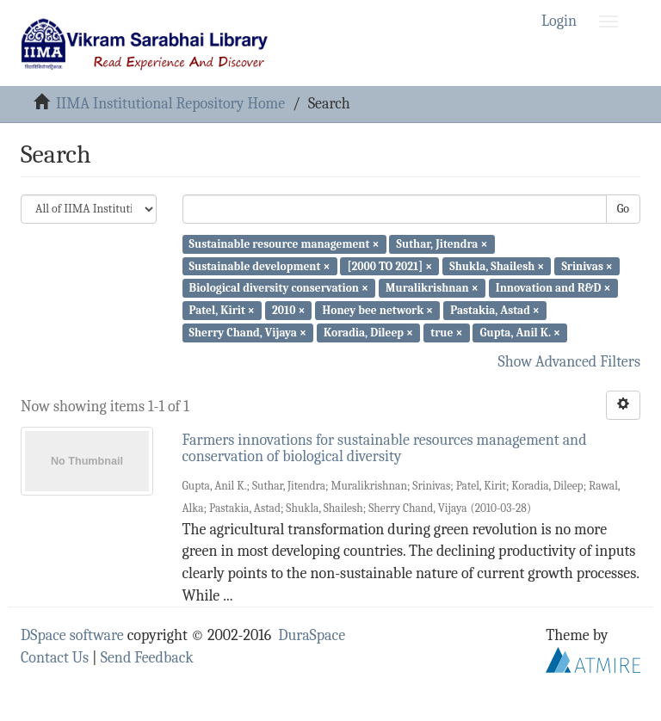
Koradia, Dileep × (368, 332)
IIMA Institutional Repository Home (170, 104)
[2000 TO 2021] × (390, 265)
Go (623, 208)
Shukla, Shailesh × (496, 265)
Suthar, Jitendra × (442, 243)
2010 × (288, 310)
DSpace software (72, 635)
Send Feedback (147, 658)
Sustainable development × (259, 265)
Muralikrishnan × (432, 287)
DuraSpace (311, 635)
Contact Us (55, 658)
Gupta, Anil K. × (520, 332)
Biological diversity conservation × (278, 287)
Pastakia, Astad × (495, 310)
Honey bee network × (378, 310)
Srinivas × (586, 265)
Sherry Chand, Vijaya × (247, 332)
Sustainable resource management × (284, 243)
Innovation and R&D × (553, 287)
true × (446, 332)
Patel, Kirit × (222, 310)
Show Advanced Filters (569, 362)
